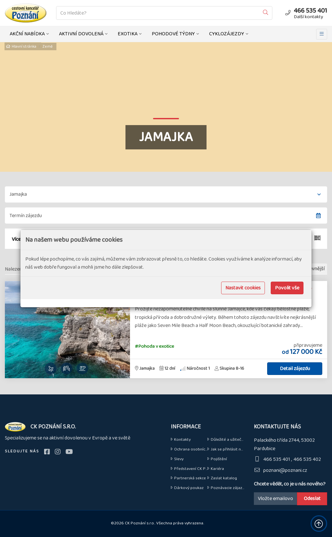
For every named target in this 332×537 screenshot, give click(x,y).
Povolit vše (287, 288)
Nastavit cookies (243, 288)
